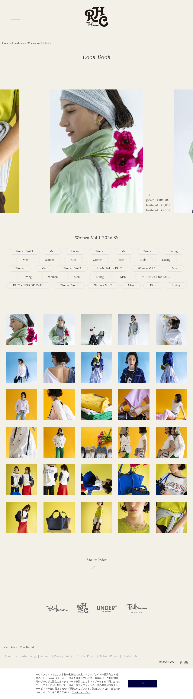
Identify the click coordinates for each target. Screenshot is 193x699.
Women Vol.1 (24, 251)
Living (75, 251)
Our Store (10, 647)
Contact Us (129, 656)
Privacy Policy (63, 656)
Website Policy (109, 656)
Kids (73, 260)
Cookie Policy (86, 656)
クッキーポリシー (81, 692)
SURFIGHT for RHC (156, 277)
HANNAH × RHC (109, 268)
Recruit (45, 656)
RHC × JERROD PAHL (28, 285)
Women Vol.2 (72, 268)
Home (5, 43)
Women (100, 251)
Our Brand (27, 647)
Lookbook (18, 43)
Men (52, 251)
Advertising (29, 656)
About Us (10, 656)
